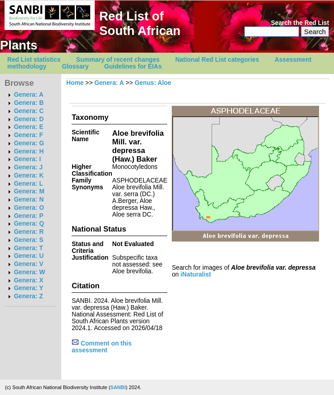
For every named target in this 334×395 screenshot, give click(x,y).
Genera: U (29, 255)
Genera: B (29, 102)
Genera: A (29, 94)
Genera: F (28, 135)
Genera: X (29, 280)
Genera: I (27, 159)
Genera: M (29, 191)
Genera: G (29, 143)
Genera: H (29, 151)
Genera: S (29, 240)
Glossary (75, 66)
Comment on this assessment (101, 347)
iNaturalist (195, 274)
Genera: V (29, 264)
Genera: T (28, 248)
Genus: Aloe (153, 82)
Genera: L (28, 183)
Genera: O (29, 207)
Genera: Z (28, 296)
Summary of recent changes (118, 59)
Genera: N (29, 199)
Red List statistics (34, 59)
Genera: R (29, 231)
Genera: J (28, 167)
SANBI (118, 387)
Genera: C (29, 111)
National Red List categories (217, 59)
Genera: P (29, 215)
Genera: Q (29, 223)
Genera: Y (29, 288)
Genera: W (29, 272)
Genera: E (29, 126)
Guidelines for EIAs (133, 66)
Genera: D (29, 119)
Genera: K (29, 175)
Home (74, 82)
